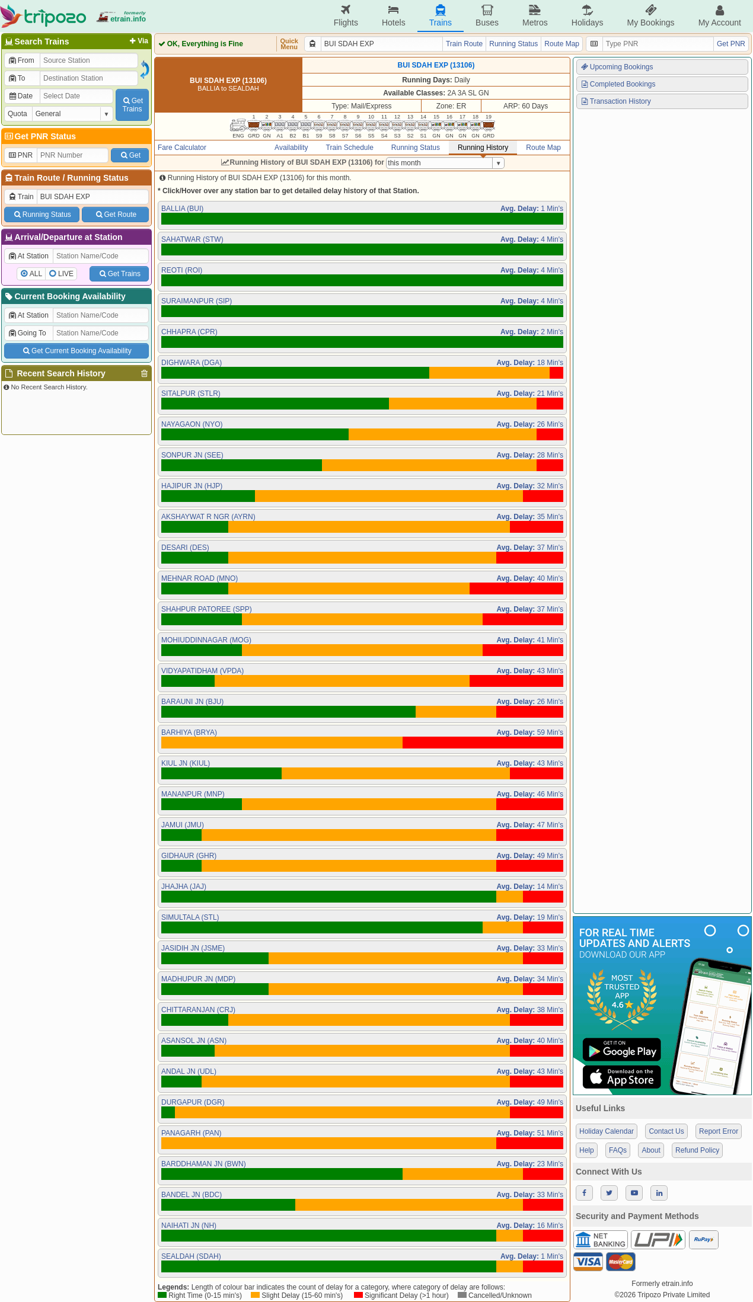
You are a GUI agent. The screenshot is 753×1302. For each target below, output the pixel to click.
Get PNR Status (39, 136)
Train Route (37, 178)
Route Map (561, 44)
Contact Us (666, 1131)
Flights (346, 15)
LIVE (66, 274)
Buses (487, 15)
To (16, 78)
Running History (483, 147)
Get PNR (731, 44)
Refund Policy (697, 1150)
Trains (440, 15)
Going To (27, 333)
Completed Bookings (618, 84)
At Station (28, 256)
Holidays (588, 15)
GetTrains (132, 105)
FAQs (618, 1150)
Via (137, 41)
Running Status (97, 178)
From (21, 60)
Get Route (115, 214)
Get (130, 155)
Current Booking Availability (64, 296)
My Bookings (650, 15)
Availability (291, 147)
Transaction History (615, 101)
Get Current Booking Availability (76, 351)
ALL (36, 274)
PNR (20, 155)
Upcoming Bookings (616, 67)
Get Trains (119, 274)
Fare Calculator (182, 147)
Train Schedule (350, 147)
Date (20, 96)
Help (586, 1150)
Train (21, 197)
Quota (17, 114)
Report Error (718, 1131)
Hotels (394, 15)
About (651, 1150)
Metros (535, 15)
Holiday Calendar (606, 1131)
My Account (719, 15)
